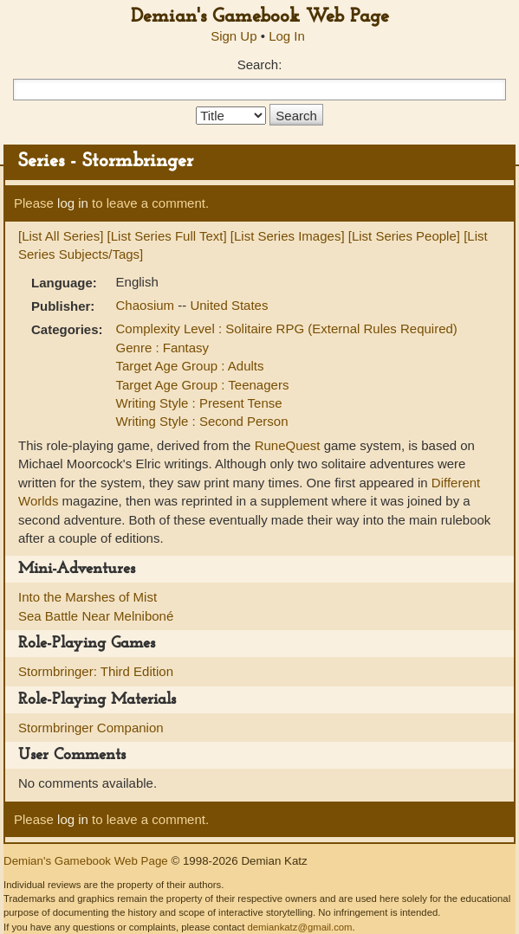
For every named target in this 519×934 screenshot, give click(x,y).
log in (72, 203)
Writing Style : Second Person (202, 421)
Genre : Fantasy (163, 347)
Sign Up (233, 36)
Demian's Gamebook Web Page (260, 17)
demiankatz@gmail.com (299, 927)
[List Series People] (404, 236)
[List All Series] (60, 236)
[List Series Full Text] (167, 236)
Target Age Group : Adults (190, 365)
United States (229, 305)
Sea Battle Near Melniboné (95, 616)
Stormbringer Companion (91, 727)
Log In (287, 36)
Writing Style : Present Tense (199, 403)
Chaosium (147, 305)
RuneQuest (288, 445)
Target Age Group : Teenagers (202, 384)
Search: (259, 64)
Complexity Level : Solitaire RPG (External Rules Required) (286, 328)
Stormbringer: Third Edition (95, 671)
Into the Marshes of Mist (87, 596)
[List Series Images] (287, 236)
